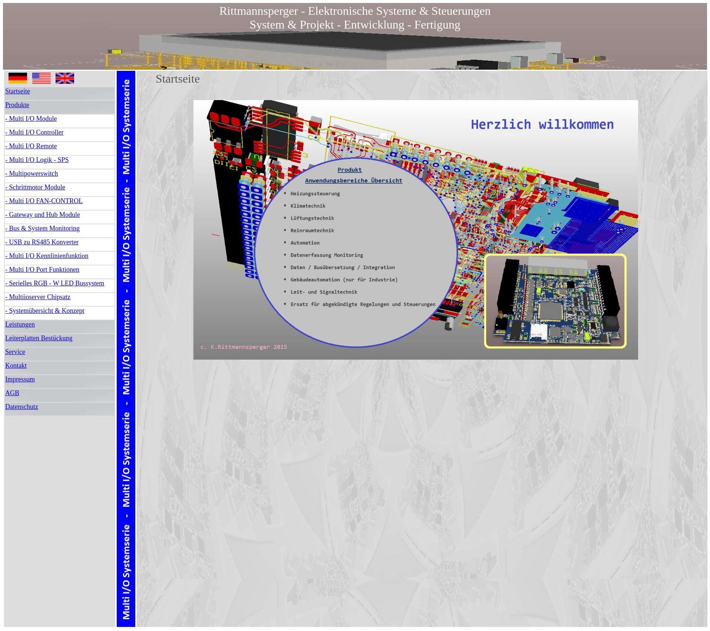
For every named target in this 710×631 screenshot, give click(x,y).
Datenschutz (21, 406)
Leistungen (20, 324)
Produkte (17, 105)
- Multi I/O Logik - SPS (37, 159)
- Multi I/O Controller (34, 132)
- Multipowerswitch (31, 173)
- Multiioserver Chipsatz (37, 297)
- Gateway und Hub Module (42, 214)
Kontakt (16, 365)
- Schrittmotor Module (35, 187)
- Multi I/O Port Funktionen (42, 269)
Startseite (17, 91)
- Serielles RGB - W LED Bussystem (54, 283)
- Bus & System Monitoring (42, 228)
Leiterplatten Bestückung (38, 338)
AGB (12, 393)
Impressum (20, 379)
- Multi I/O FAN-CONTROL (44, 201)
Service (15, 352)
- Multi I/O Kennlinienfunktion (46, 256)
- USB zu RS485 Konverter (42, 242)
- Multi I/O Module (31, 118)
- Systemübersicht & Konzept (44, 310)
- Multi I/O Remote (31, 146)
